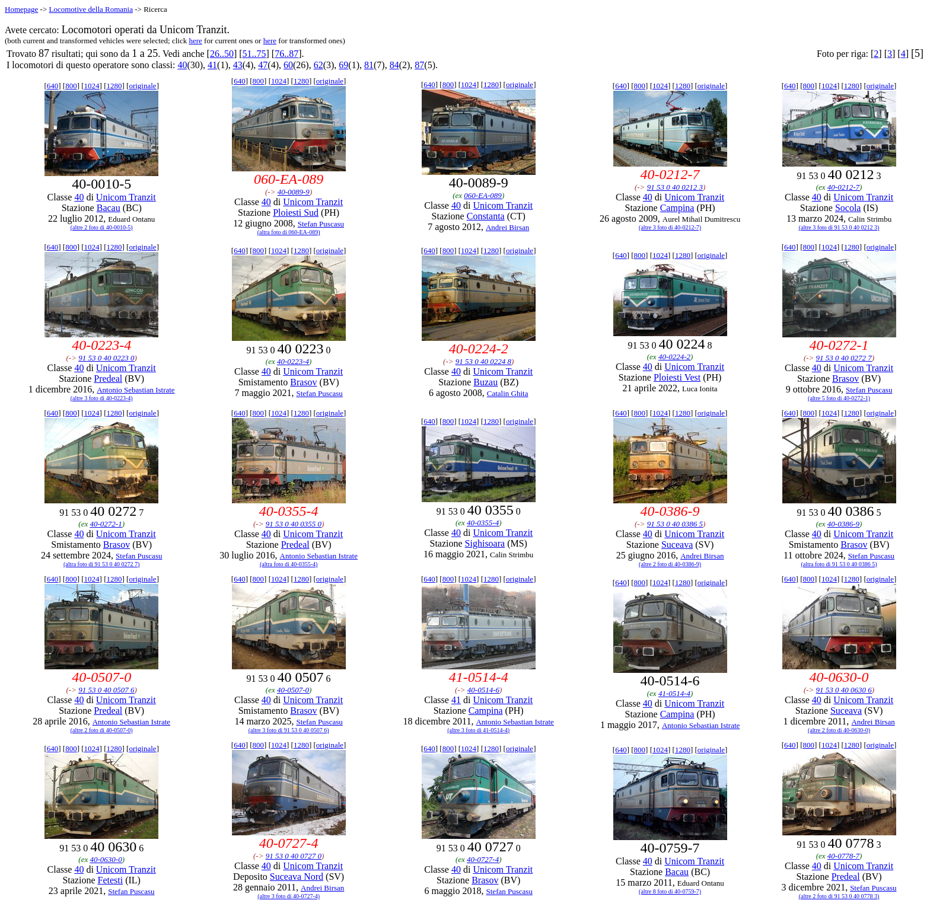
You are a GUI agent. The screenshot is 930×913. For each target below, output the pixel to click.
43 (238, 65)
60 (288, 65)
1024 (92, 85)
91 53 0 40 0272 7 (844, 357)
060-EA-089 (483, 195)
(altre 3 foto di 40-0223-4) (102, 398)
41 (212, 65)
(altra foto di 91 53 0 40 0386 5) (839, 564)
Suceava (677, 545)
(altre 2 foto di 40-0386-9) (670, 564)
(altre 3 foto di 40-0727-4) (288, 896)
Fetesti (110, 880)
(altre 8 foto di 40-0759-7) (670, 891)
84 (394, 65)
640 (53, 85)
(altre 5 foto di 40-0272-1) (839, 398)
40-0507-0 (293, 689)
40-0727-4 (483, 859)
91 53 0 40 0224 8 (483, 361)
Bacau (108, 208)
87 (419, 65)
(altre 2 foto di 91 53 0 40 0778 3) (839, 896)
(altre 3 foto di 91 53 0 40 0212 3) (839, 227)
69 (343, 65)
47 (262, 65)
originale (142, 85)
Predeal (108, 379)
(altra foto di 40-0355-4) (288, 564)
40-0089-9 (294, 191)
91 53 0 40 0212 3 (675, 187)
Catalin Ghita (507, 393)
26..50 (222, 54)
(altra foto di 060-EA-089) (288, 232)
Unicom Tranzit (126, 197)
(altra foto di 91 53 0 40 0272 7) (101, 564)
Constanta (486, 216)
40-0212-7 (843, 187)
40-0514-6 (483, 689)
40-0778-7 (843, 855)
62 (318, 65)
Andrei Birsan (507, 227)
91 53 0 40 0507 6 (106, 689)
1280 (114, 85)
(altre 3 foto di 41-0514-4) (478, 730)
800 (71, 85)
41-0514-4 (674, 693)
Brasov (303, 382)
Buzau (485, 382)
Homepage (21, 9)
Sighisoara (485, 543)
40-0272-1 (106, 523)
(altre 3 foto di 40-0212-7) (670, 227)
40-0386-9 (843, 523)
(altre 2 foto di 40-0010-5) (102, 227)
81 (369, 65)
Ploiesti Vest (677, 377)
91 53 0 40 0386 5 (675, 523)
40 (182, 65)
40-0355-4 (483, 522)
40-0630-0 (106, 859)
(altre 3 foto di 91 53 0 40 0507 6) (289, 730)
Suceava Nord (296, 877)
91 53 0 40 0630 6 (844, 689)
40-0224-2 (674, 356)
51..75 (254, 54)
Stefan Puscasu (321, 223)
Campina (677, 208)
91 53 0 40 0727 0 (293, 855)
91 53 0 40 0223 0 (106, 357)
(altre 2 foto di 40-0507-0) (102, 730)
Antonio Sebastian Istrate (135, 389)
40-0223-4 (293, 361)
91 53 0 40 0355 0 (293, 523)
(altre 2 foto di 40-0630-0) (839, 730)
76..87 (286, 54)
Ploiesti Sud (296, 213)
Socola (848, 208)
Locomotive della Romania (91, 9)
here (195, 40)
